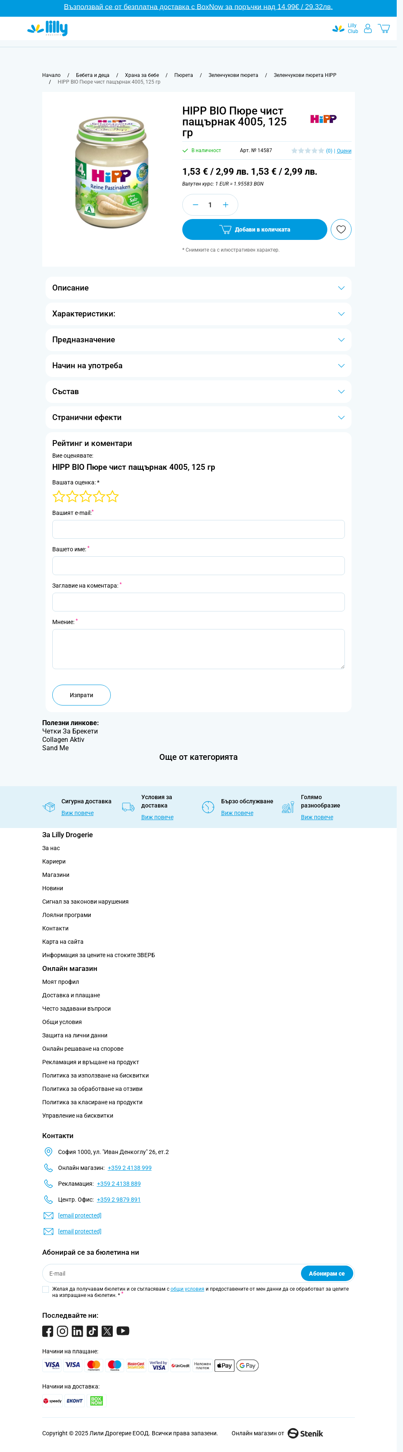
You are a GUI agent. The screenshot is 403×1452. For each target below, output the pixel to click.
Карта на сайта (63, 941)
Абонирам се (327, 1273)
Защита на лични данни (74, 1035)
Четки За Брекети (70, 731)
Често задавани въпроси (76, 1008)
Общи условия (62, 1022)
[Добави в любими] (341, 229)
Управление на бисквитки (77, 1115)
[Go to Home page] (47, 28)
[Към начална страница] (51, 75)
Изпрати (81, 695)
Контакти (55, 928)
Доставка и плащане (71, 995)
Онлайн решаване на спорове (82, 1048)
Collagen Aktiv (63, 740)
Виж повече (77, 813)
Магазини (55, 874)
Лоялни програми (66, 915)
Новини (52, 888)
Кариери (54, 861)
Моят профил (60, 981)
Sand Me (55, 748)
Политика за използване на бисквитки (95, 1075)
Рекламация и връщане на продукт (91, 1062)
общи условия (187, 1289)
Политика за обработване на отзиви (92, 1088)
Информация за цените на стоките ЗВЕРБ (98, 955)
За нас (51, 848)
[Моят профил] (368, 28)
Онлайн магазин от (277, 1433)
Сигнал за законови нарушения (85, 901)
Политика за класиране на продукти (92, 1102)
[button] (324, 119)
